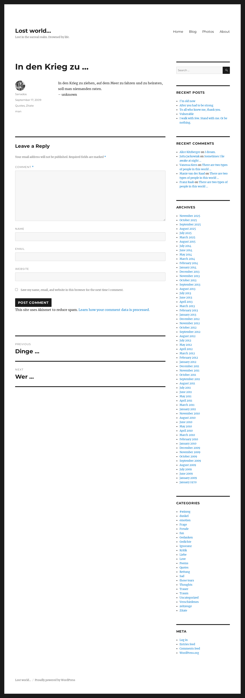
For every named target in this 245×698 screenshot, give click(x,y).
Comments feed (190, 648)
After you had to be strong (196, 105)
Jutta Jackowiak (190, 156)
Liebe (183, 554)
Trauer (184, 589)
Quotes (20, 105)
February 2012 (189, 357)
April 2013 (186, 302)
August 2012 (188, 336)
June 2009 (186, 473)
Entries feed (187, 644)
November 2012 (190, 323)
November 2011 (189, 370)
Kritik (183, 550)
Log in (184, 640)
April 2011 (186, 400)
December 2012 (190, 319)
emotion (185, 520)
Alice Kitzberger (190, 152)
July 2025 (186, 233)
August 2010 (188, 418)
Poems (184, 563)
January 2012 (188, 362)
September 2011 (190, 379)
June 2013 (186, 297)
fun (182, 533)
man (18, 111)
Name (19, 228)
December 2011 (189, 366)
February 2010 (189, 439)
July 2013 (185, 293)
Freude (184, 529)
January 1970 (188, 482)
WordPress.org (189, 653)
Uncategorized (189, 597)
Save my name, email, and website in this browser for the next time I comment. (72, 290)
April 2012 (186, 349)
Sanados (21, 94)
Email (20, 248)
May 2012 (186, 345)
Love (183, 559)
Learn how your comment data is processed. (114, 310)
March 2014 (187, 259)
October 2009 (188, 456)
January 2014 (188, 267)
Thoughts (186, 585)
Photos (208, 32)
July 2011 (185, 388)
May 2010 (186, 426)
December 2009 (190, 448)
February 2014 (189, 263)
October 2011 (188, 375)
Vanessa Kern (188, 165)
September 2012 (190, 332)
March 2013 (187, 306)
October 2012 (188, 327)
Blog (193, 32)
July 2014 (185, 246)
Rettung (185, 572)
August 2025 (188, 229)
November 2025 (190, 216)
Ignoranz (186, 546)
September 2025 (190, 224)
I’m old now (187, 101)
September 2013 (190, 284)
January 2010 (188, 443)
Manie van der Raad (192, 173)
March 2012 (187, 353)
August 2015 (188, 241)
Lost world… (33, 30)
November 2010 (190, 413)
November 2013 (190, 276)
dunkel (184, 516)
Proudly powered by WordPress (55, 680)
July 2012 (185, 340)
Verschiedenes (189, 602)
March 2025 (187, 237)
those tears (187, 580)
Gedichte (185, 542)
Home (178, 32)
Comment (24, 167)
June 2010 (186, 422)
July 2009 (186, 469)
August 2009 (188, 465)
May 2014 (186, 254)
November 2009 (190, 452)
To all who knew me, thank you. (200, 109)
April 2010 (186, 430)
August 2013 (187, 289)
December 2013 (189, 272)
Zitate (30, 105)
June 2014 (186, 250)
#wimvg (185, 511)
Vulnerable (187, 114)
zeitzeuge (186, 606)
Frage (183, 524)
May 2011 (185, 396)
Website (22, 268)
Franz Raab (187, 182)
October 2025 (188, 220)
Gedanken (186, 537)
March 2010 (187, 435)
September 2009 (190, 461)
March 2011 (187, 405)
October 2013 (188, 280)
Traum (184, 593)
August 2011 (187, 383)
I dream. (210, 152)
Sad (182, 576)
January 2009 (188, 478)
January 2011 (188, 409)
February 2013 (189, 310)
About (225, 32)
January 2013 (188, 314)
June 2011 (186, 392)
